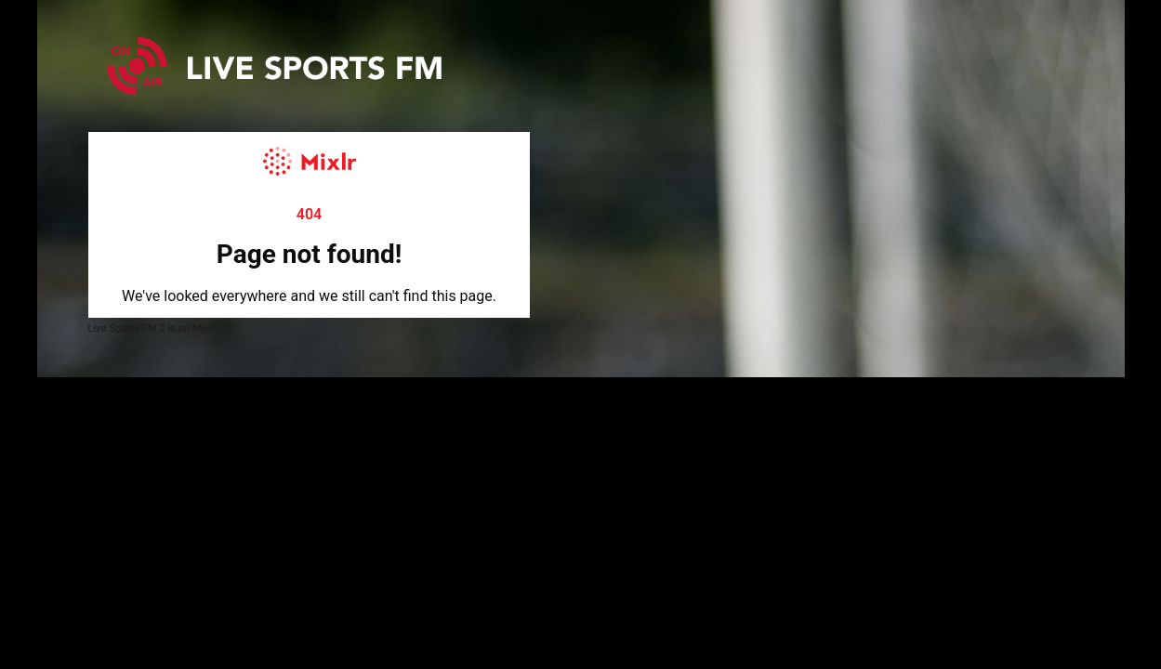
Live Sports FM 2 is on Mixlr (151, 328)
